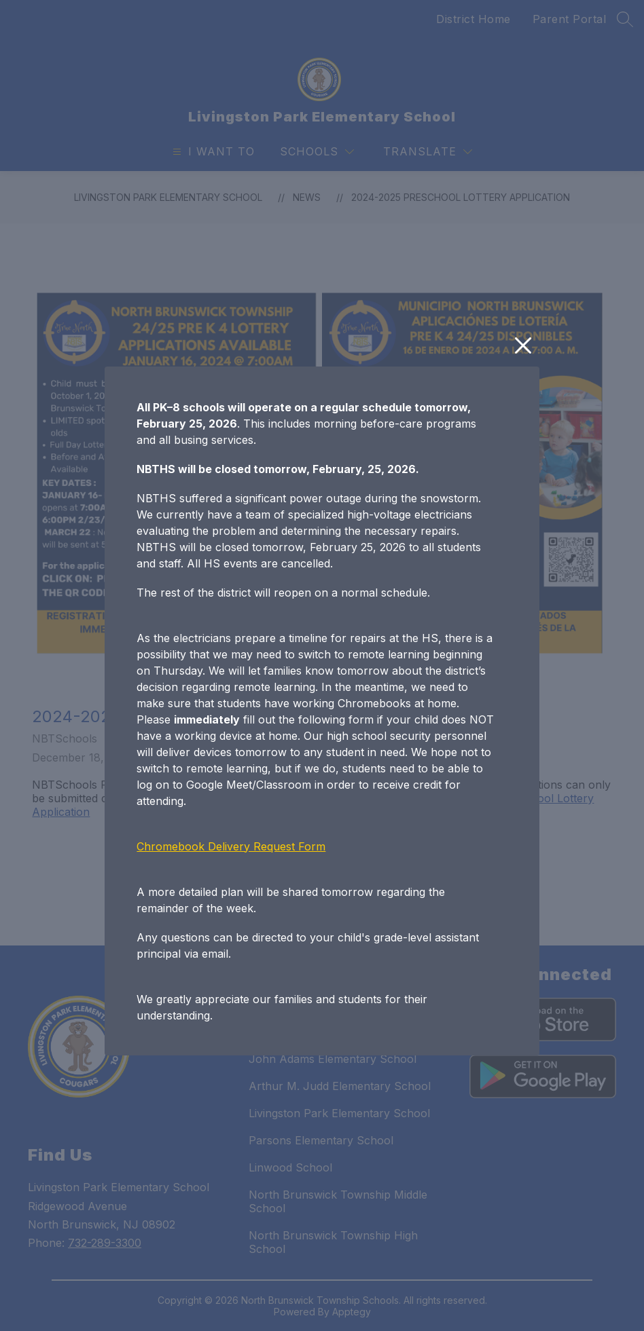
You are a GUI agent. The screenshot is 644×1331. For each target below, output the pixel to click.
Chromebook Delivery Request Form (231, 846)
